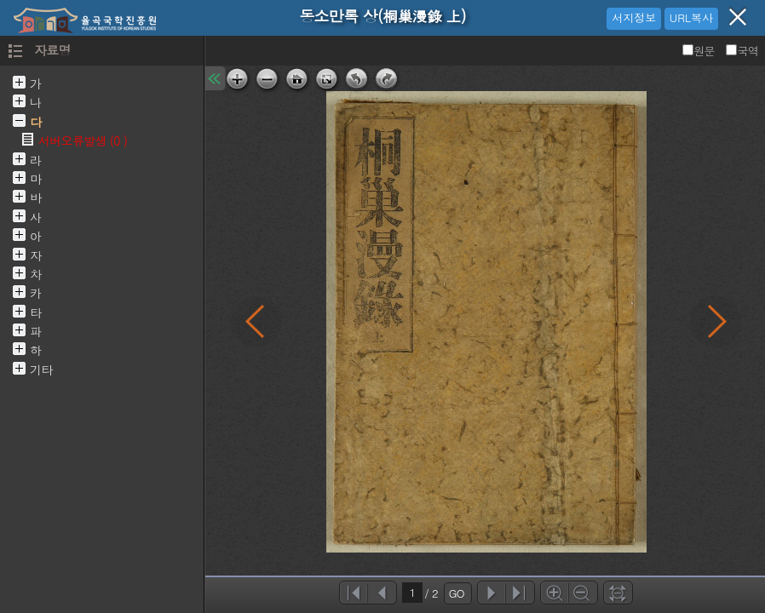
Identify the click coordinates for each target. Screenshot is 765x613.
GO (456, 593)
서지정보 (634, 17)
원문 (699, 51)
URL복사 (691, 17)
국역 (742, 51)
